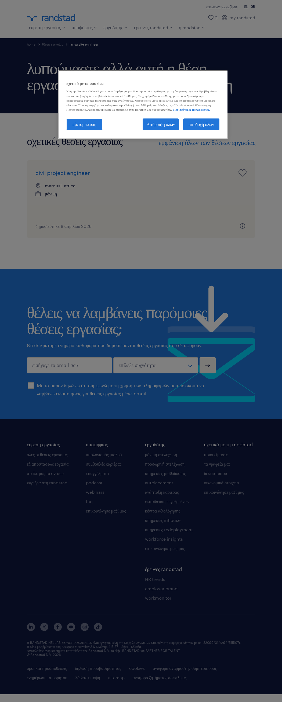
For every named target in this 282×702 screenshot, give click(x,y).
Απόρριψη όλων (161, 124)
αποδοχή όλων (201, 124)
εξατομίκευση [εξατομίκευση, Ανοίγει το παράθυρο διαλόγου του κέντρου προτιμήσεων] (84, 124)
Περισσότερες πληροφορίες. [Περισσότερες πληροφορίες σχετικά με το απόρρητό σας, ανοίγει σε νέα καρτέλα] (191, 109)
